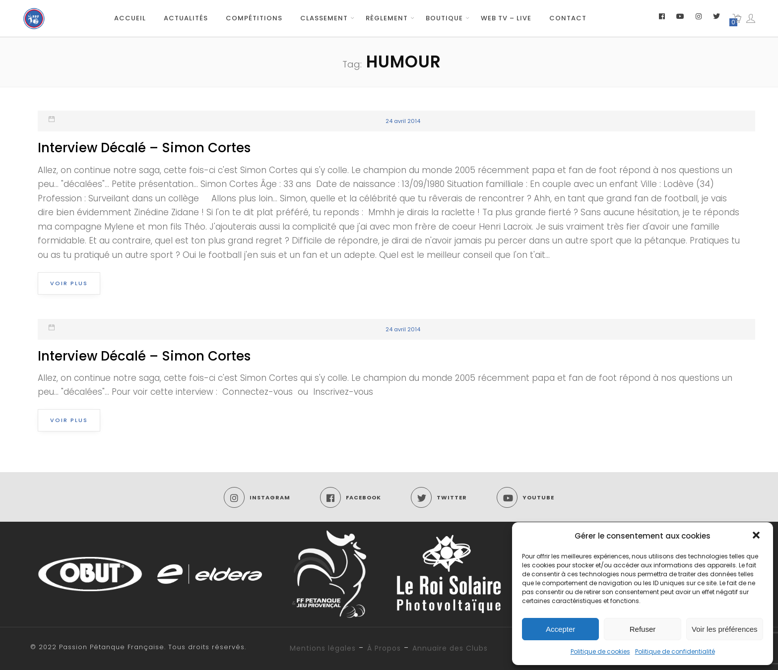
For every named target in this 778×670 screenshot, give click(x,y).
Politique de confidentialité (675, 651)
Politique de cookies (600, 651)
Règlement (387, 18)
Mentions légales (323, 648)
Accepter (560, 629)
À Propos (384, 648)
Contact (567, 18)
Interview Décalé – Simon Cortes (144, 148)
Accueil (130, 18)
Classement (324, 18)
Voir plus (69, 283)
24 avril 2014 (403, 121)
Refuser (643, 629)
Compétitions (254, 18)
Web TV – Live (506, 18)
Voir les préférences (725, 629)
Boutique (444, 18)
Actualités (186, 18)
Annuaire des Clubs (450, 648)
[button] (757, 536)
